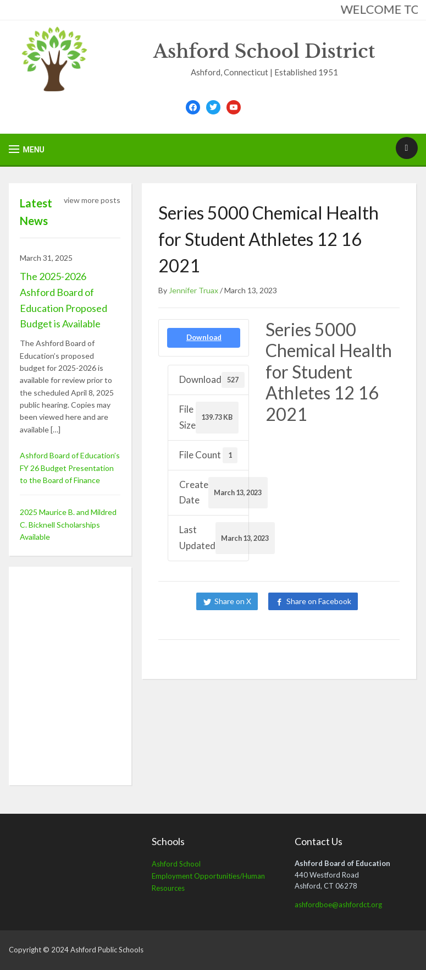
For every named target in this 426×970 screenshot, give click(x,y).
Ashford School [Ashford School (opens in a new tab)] (176, 863)
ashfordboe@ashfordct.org (338, 904)
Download (204, 337)
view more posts (92, 200)
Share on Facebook (318, 601)
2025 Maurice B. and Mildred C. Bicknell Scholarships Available (68, 524)
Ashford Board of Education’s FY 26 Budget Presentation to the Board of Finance (70, 468)
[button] (27, 149)
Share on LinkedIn (281, 618)
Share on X (232, 601)
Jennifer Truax (193, 290)
